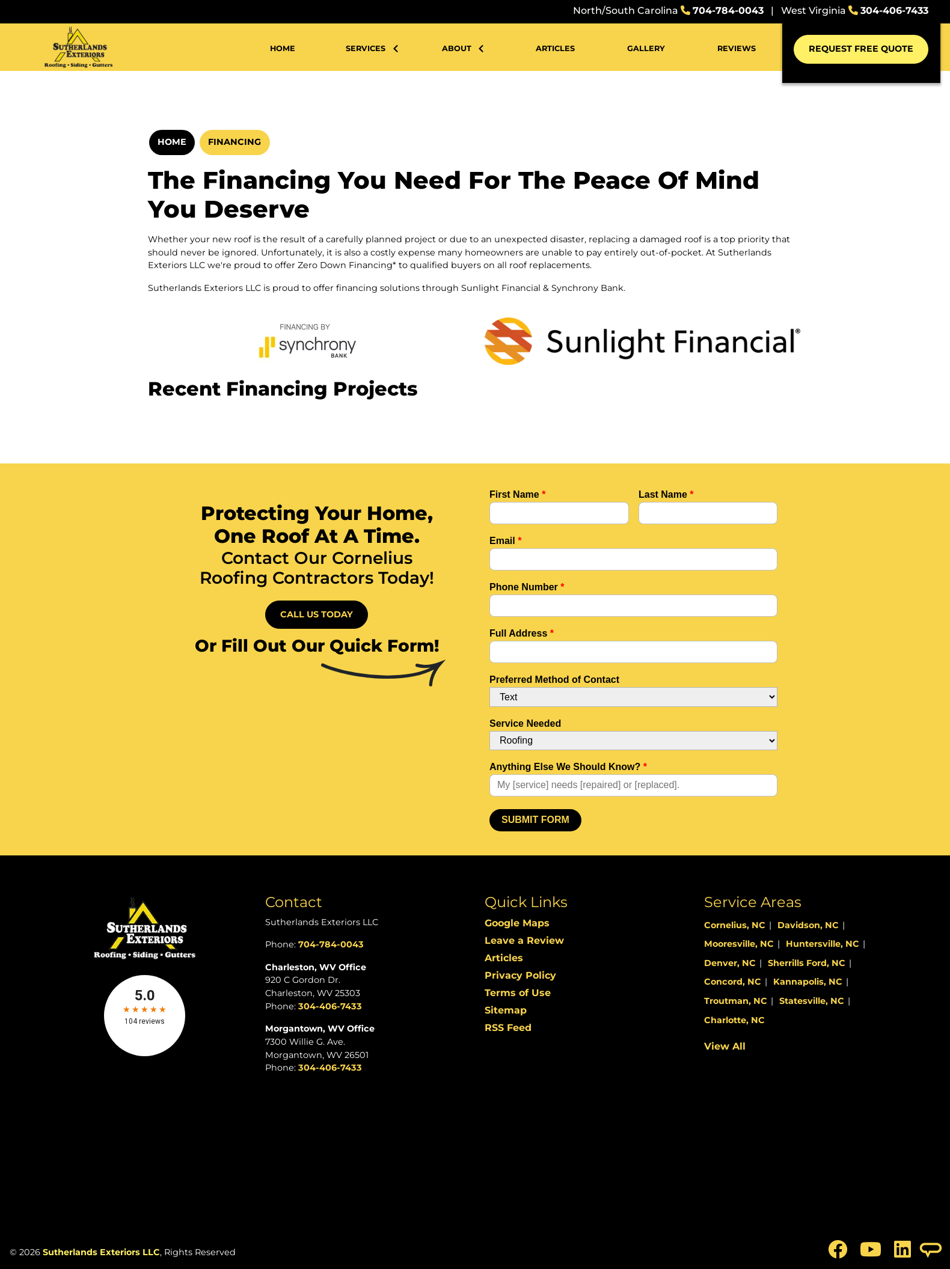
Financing (234, 141)
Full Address (521, 633)
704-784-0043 (728, 10)
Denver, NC (730, 963)
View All (725, 1046)
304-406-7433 (894, 10)
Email (505, 541)
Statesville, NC (811, 1000)
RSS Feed (508, 1027)
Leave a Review (524, 940)
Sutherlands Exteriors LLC (101, 1252)
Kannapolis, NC (807, 981)
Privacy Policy (520, 975)
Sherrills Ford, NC (806, 963)
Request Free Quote (861, 48)
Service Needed (525, 723)
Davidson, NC (808, 925)
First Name (517, 494)
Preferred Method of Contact (554, 679)
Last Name (666, 494)
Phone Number (526, 587)
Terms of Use (518, 992)
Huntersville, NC (822, 943)
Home (172, 141)
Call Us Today (316, 614)
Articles (504, 958)
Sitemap (506, 1010)
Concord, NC (732, 981)
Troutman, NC (735, 1000)
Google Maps (517, 923)
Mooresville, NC (739, 943)
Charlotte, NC (734, 1020)
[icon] (839, 1253)
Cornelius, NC (734, 925)
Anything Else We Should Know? (568, 767)
